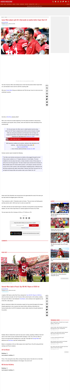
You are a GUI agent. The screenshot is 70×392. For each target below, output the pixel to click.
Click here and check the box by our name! (31, 233)
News (5, 4)
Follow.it (27, 227)
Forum (17, 4)
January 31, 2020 (30, 136)
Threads (26, 217)
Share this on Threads (47, 93)
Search (68, 2)
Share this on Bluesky (47, 96)
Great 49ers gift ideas (15, 139)
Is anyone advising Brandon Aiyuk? (57, 337)
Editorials (9, 4)
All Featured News (64, 278)
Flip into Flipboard (47, 99)
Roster (26, 4)
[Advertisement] (22, 104)
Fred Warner (22, 298)
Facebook (23, 217)
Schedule (22, 4)
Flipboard (63, 2)
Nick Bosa (9, 116)
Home (2, 4)
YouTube (66, 2)
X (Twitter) (53, 2)
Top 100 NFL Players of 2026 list (33, 295)
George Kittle (36, 338)
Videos (13, 4)
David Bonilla (5, 22)
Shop (36, 4)
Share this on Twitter (47, 88)
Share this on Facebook (47, 91)
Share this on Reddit (47, 102)
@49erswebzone (6, 25)
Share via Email (47, 105)
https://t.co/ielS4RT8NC (22, 147)
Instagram (29, 217)
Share (68, 4)
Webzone (6, 1)
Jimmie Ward (9, 90)
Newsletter (31, 4)
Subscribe (34, 225)
